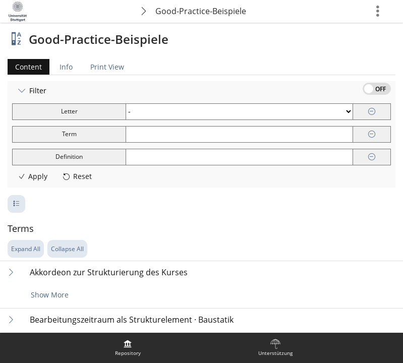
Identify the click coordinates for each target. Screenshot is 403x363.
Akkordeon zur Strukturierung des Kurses (109, 272)
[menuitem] (127, 348)
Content (25, 67)
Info (66, 67)
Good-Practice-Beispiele (200, 11)
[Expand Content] (11, 272)
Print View (107, 67)
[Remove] (371, 111)
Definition (69, 156)
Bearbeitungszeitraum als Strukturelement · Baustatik (132, 320)
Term (69, 134)
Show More (50, 294)
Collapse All (67, 249)
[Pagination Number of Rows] (16, 204)
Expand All (25, 249)
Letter (69, 111)
